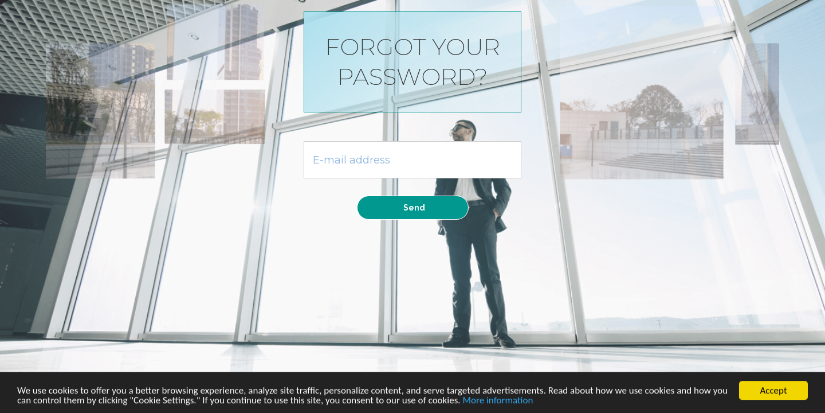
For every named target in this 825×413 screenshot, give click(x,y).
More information (497, 403)
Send (414, 207)
